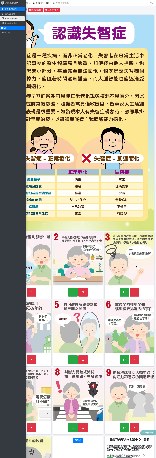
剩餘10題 (149, 433)
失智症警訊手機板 (68, 3)
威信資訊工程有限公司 (45, 455)
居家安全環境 (50, 3)
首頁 (38, 3)
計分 (91, 373)
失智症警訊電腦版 (88, 3)
